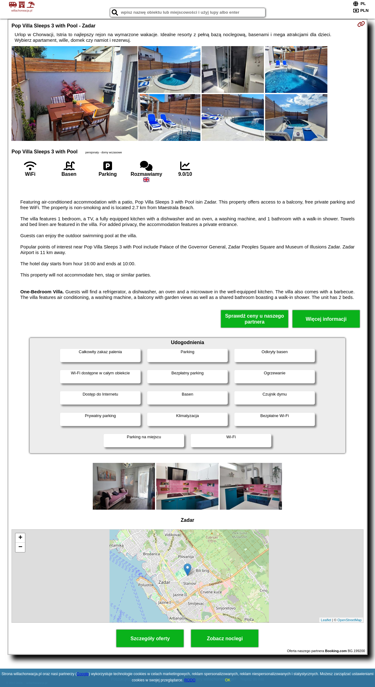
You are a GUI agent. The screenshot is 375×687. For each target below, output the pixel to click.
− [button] (20, 547)
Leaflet (326, 620)
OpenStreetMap (349, 620)
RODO (189, 680)
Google (83, 674)
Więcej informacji (326, 319)
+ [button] (20, 538)
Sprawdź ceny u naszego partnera (254, 318)
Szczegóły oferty (150, 638)
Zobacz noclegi (225, 638)
